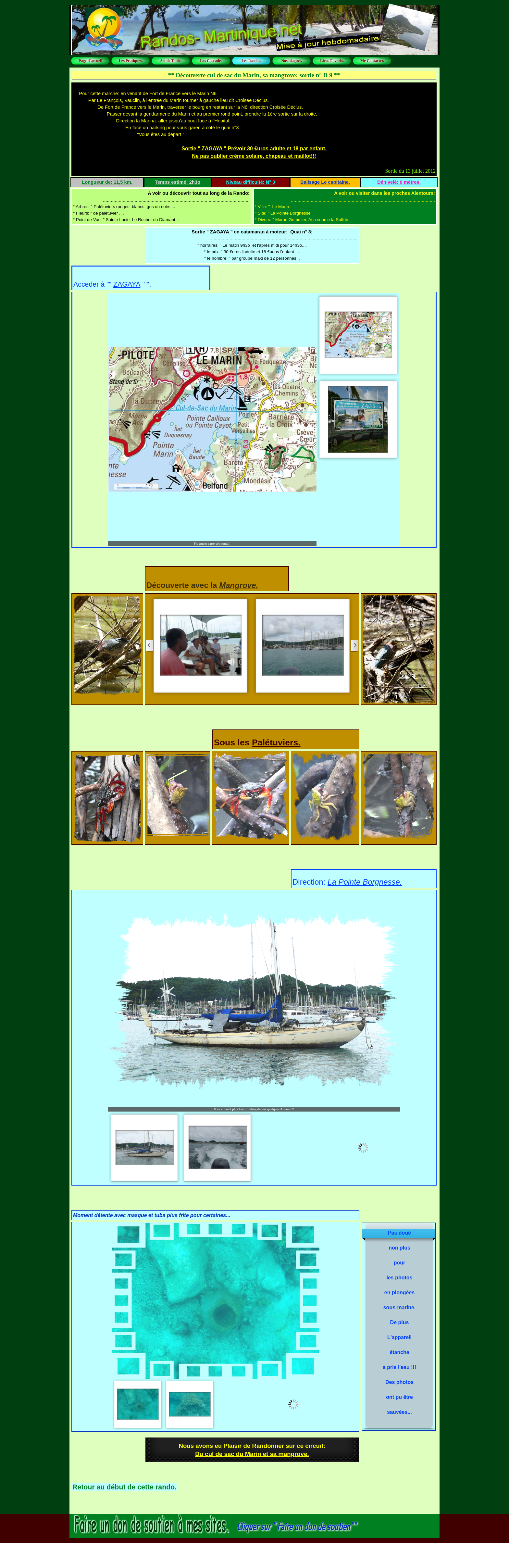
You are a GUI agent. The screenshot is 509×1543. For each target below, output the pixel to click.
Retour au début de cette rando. (124, 1487)
